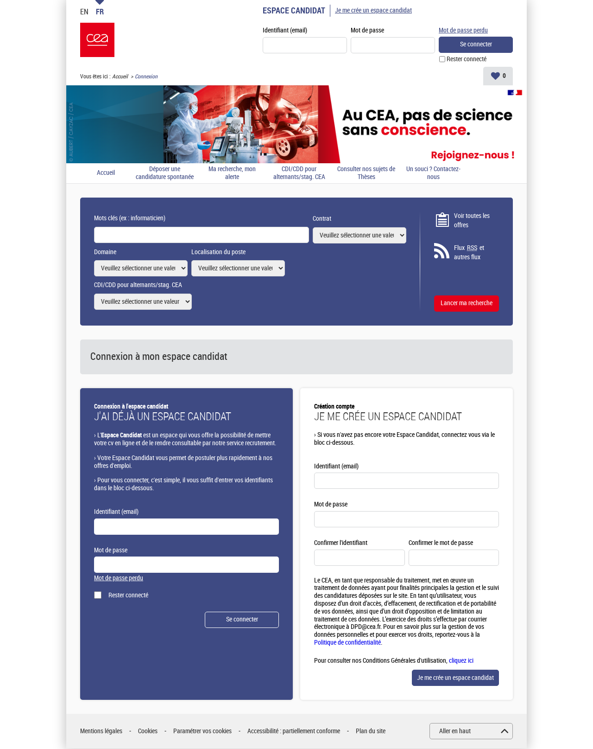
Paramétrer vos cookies (202, 732)
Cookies (148, 732)
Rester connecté (466, 60)
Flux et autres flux (469, 253)
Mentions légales (101, 732)
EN (84, 11)
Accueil (120, 77)
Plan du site (370, 732)
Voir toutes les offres (472, 221)
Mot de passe (367, 31)
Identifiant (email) (285, 31)
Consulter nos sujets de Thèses (366, 173)
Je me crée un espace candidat (373, 10)
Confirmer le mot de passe (441, 543)
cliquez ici (461, 661)
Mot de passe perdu (463, 30)
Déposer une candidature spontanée (165, 173)
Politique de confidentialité (347, 643)
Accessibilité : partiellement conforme (293, 732)
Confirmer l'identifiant (340, 543)
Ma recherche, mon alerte (232, 173)
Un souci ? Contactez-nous (433, 173)
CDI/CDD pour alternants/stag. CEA (299, 173)
